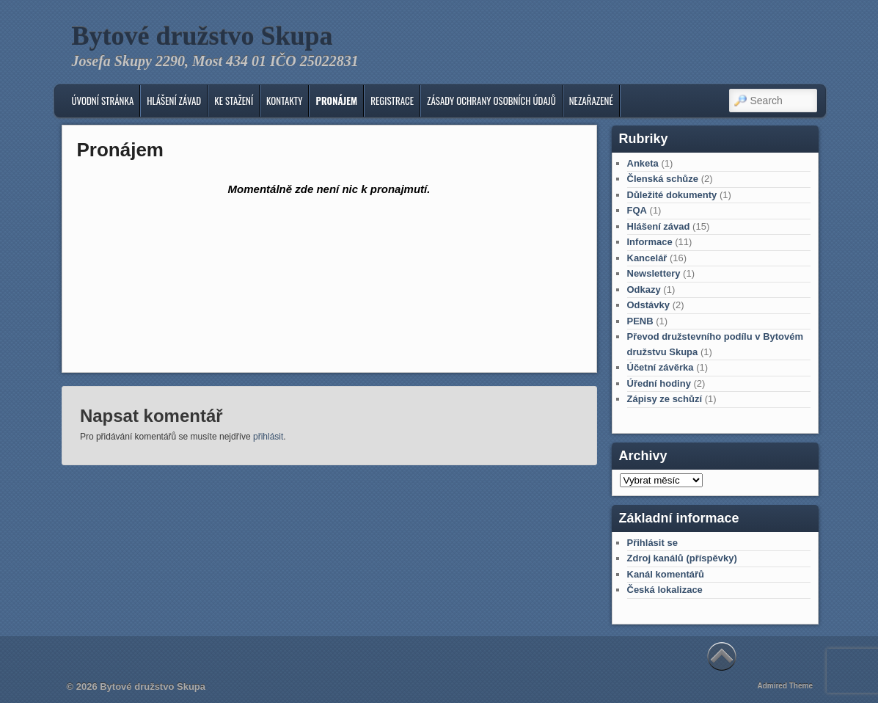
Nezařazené (591, 100)
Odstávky (648, 304)
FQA (637, 210)
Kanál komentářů (665, 574)
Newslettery (654, 273)
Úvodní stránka (102, 100)
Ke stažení (233, 100)
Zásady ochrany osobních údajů (491, 100)
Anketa (643, 163)
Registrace (392, 100)
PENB (640, 321)
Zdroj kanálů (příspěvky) (682, 558)
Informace (650, 241)
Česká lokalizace (665, 589)
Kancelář (647, 257)
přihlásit (268, 436)
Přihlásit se (652, 542)
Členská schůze (663, 178)
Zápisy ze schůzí (665, 398)
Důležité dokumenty (672, 194)
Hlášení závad (174, 100)
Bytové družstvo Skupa (202, 36)
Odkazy (644, 289)
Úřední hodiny (659, 383)
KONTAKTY (284, 100)
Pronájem (336, 100)
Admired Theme (785, 686)
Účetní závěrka (660, 367)
